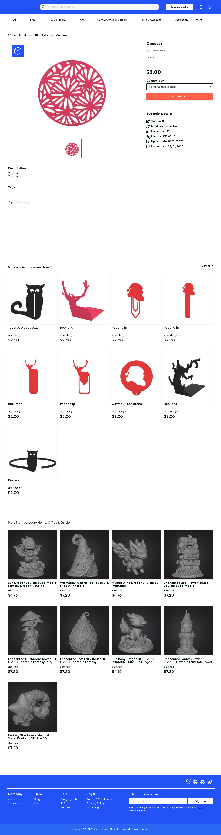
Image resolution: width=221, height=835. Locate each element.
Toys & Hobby (57, 20)
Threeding (20, 7)
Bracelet (14, 480)
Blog (37, 799)
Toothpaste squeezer (24, 328)
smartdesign (160, 50)
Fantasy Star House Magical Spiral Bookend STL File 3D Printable (28, 737)
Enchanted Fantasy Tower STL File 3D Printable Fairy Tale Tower (188, 661)
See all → (207, 266)
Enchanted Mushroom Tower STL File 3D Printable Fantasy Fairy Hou (32, 661)
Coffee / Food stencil (128, 404)
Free (33, 20)
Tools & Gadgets (150, 20)
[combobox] (179, 86)
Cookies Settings (140, 829)
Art (82, 20)
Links (37, 803)
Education (181, 20)
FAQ (63, 803)
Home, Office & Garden (112, 20)
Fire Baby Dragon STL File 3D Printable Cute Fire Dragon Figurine (133, 661)
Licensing (93, 807)
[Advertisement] (103, 234)
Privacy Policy (96, 803)
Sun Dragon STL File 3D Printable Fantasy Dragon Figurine (32, 584)
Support (66, 807)
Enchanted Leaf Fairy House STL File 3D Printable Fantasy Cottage (83, 661)
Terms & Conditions (99, 799)
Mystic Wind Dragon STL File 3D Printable (135, 584)
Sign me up (200, 802)
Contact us (15, 803)
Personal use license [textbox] (162, 87)
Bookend (66, 328)
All (15, 20)
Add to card (179, 96)
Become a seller (180, 7)
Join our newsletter (143, 794)
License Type (155, 80)
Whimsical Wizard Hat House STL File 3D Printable (84, 584)
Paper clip (119, 328)
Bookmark (15, 404)
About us (14, 799)
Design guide (69, 799)
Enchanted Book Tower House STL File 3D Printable (186, 584)
